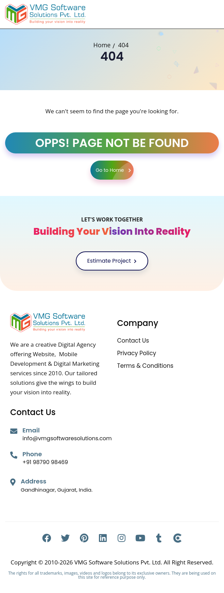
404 (123, 45)
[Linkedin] (103, 538)
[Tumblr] (159, 538)
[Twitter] (65, 538)
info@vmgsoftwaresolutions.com (67, 438)
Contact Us (133, 341)
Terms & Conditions (145, 366)
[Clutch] (178, 538)
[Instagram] (121, 538)
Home (102, 45)
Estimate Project (112, 261)
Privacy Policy (136, 353)
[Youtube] (140, 538)
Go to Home (114, 170)
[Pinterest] (84, 538)
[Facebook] (47, 538)
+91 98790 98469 (45, 462)
